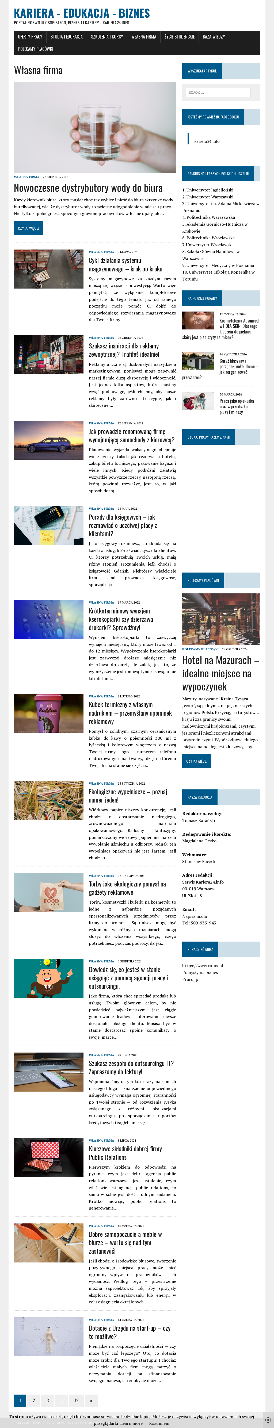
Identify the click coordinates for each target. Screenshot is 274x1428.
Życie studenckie (179, 36)
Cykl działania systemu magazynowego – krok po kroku (125, 264)
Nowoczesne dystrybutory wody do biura (88, 187)
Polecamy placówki (35, 49)
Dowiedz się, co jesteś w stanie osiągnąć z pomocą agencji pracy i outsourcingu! (128, 977)
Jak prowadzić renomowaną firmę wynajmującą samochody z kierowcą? (131, 435)
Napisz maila (194, 916)
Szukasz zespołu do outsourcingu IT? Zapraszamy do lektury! (131, 1067)
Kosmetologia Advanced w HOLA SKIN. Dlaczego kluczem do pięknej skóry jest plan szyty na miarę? (220, 328)
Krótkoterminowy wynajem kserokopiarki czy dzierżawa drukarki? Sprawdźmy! (121, 619)
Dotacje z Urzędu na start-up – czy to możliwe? (129, 1332)
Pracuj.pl (191, 979)
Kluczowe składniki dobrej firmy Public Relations (125, 1153)
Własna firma (143, 36)
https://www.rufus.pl (202, 966)
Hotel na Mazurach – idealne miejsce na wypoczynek (221, 673)
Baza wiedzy (214, 36)
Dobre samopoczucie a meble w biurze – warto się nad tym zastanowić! (125, 1242)
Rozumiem (159, 1423)
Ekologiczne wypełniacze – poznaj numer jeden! (128, 795)
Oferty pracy (30, 36)
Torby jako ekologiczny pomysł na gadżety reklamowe (127, 888)
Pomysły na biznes (200, 973)
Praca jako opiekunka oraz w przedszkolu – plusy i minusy (237, 407)
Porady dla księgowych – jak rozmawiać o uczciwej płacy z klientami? (123, 525)
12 (76, 1401)
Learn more (131, 1423)
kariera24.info (207, 141)
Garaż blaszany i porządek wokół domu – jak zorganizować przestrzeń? (220, 369)
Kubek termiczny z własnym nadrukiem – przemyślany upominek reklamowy (130, 713)
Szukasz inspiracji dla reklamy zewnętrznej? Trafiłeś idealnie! (124, 350)
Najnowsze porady (202, 298)
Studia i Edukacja (66, 36)
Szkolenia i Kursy (107, 36)
